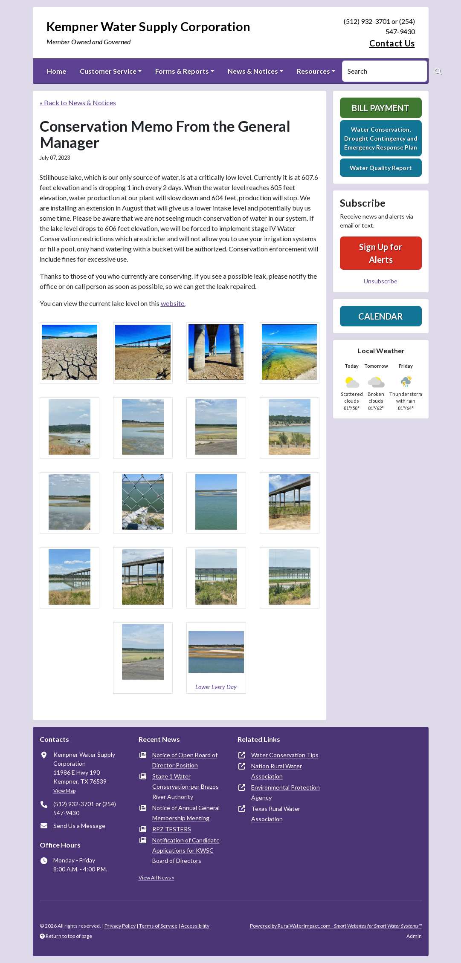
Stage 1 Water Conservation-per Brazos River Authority (185, 786)
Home (56, 71)
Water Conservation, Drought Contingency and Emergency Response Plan (381, 138)
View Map (64, 790)
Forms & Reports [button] (182, 71)
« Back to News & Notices (78, 102)
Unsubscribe (380, 281)
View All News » (156, 877)
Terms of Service (158, 926)
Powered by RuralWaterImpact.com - (336, 926)
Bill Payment (380, 108)
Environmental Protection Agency (285, 792)
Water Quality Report (381, 167)
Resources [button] (313, 71)
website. (173, 303)
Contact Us (392, 43)
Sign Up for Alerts (380, 253)
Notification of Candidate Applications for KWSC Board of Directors (186, 850)
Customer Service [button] (108, 71)
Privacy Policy (120, 926)
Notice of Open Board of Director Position (184, 760)
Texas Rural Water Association (275, 813)
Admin (414, 936)
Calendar (380, 316)
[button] (69, 352)
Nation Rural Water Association (276, 771)
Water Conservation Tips (285, 754)
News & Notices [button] (253, 71)
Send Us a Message (79, 825)
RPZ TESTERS (171, 829)
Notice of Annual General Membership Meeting (186, 813)
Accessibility (195, 926)
